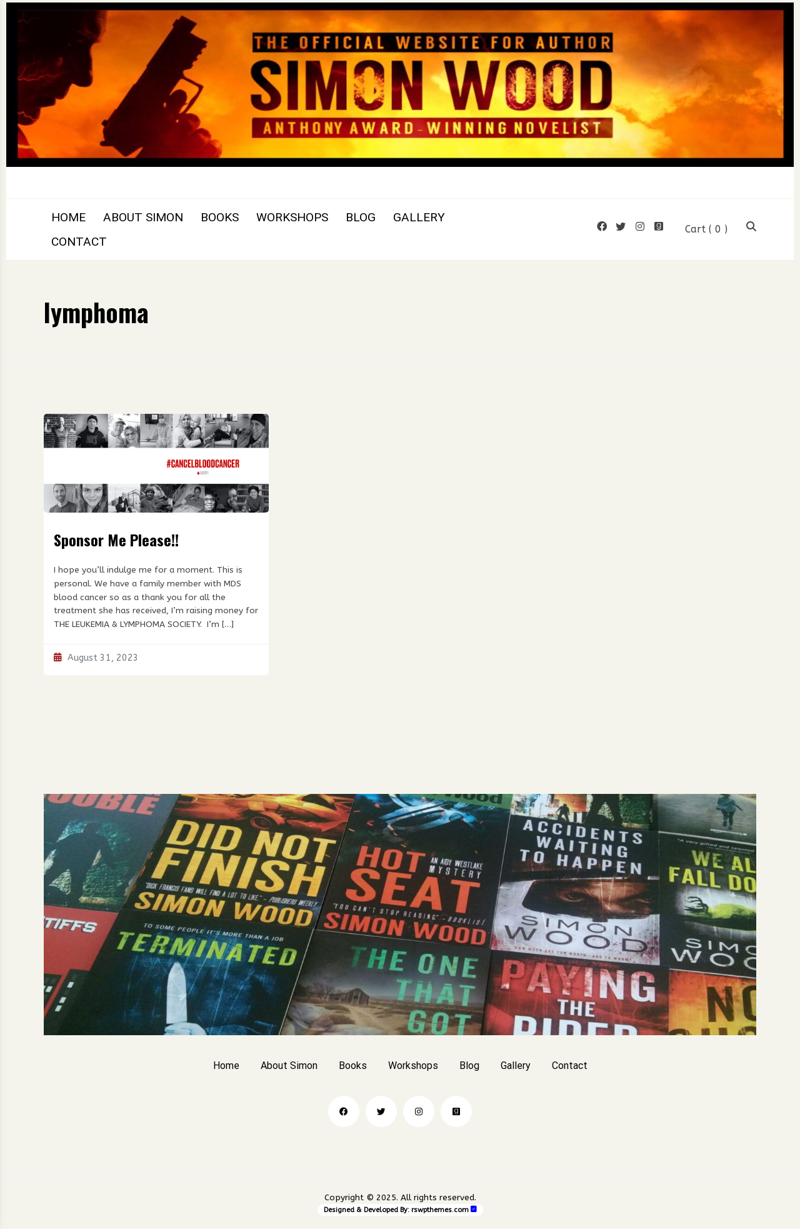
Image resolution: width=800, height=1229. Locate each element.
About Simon (143, 217)
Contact (79, 242)
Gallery (419, 217)
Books (220, 217)
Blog (361, 217)
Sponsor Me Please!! (116, 539)
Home (68, 217)
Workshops (292, 217)
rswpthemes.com (440, 1210)
